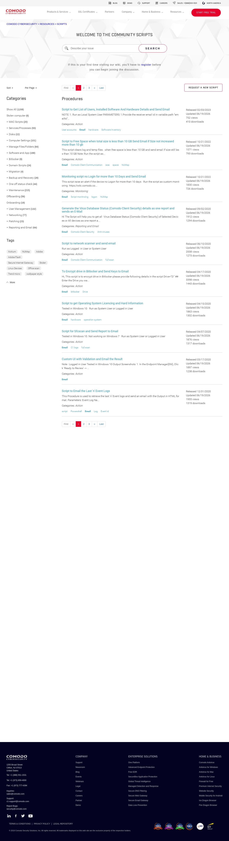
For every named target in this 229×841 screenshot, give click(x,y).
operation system (92, 319)
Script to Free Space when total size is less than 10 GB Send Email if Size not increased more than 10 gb (118, 143)
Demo (78, 805)
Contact (79, 791)
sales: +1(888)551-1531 (187, 3)
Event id (105, 411)
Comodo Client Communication (86, 165)
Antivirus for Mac (206, 772)
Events (79, 777)
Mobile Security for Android (210, 796)
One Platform (134, 762)
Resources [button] (176, 11)
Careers (79, 796)
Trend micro (14, 274)
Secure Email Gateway (138, 800)
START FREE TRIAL (206, 12)
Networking (14, 215)
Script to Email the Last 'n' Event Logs (86, 391)
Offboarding (13, 196)
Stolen (43, 262)
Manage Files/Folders (20, 146)
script (65, 411)
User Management (18, 209)
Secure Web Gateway (137, 796)
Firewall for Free (206, 781)
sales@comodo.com (15, 794)
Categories (16, 98)
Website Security (206, 791)
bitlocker (75, 291)
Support (79, 762)
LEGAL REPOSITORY (63, 824)
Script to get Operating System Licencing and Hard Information (102, 303)
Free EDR (132, 772)
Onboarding (13, 202)
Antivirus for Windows (208, 767)
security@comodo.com (16, 809)
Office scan (33, 268)
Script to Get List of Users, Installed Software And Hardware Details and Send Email (116, 109)
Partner (79, 800)
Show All (12, 109)
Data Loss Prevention (137, 805)
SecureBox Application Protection (142, 777)
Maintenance (15, 190)
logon (94, 196)
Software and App (18, 153)
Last (101, 88)
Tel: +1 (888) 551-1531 (16, 775)
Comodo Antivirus (206, 762)
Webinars (80, 781)
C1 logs (74, 347)
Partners (109, 11)
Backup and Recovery (20, 178)
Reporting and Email (19, 227)
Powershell (76, 411)
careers (163, 3)
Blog (77, 772)
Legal (78, 786)
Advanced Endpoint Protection (141, 767)
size (107, 165)
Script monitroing (79, 196)
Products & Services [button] (58, 11)
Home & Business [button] (151, 11)
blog (115, 3)
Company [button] (127, 11)
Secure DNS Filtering (137, 791)
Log (96, 411)
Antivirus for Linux (207, 777)
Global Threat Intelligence (139, 781)
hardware (93, 129)
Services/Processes (19, 128)
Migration (13, 171)
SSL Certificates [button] (86, 11)
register (146, 64)
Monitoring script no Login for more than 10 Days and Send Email (104, 176)
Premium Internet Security (210, 786)
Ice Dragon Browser (207, 800)
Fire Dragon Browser (208, 805)
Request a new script (203, 87)
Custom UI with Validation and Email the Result (92, 359)
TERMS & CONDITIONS (20, 824)
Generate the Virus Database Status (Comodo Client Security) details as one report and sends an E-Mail (118, 210)
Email (82, 129)
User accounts (69, 129)
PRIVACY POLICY (42, 824)
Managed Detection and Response (143, 786)
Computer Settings (18, 140)
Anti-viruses (103, 231)
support (146, 3)
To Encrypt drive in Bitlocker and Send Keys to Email (95, 271)
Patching (13, 221)
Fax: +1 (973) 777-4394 (17, 785)
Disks (11, 134)
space (116, 165)
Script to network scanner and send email (88, 243)
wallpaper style (34, 274)
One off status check (19, 184)
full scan (110, 259)
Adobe (39, 251)
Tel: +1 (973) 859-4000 (16, 780)
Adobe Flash (14, 257)
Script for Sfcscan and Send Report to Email (90, 331)
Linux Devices (15, 268)
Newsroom (80, 767)
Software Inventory (111, 129)
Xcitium (12, 251)
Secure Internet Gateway (20, 262)
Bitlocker (13, 159)
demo (129, 3)
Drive (85, 291)
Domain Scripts (16, 165)
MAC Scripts (15, 122)
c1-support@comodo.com (18, 801)
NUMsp (26, 251)
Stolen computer (16, 115)
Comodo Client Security (82, 231)
